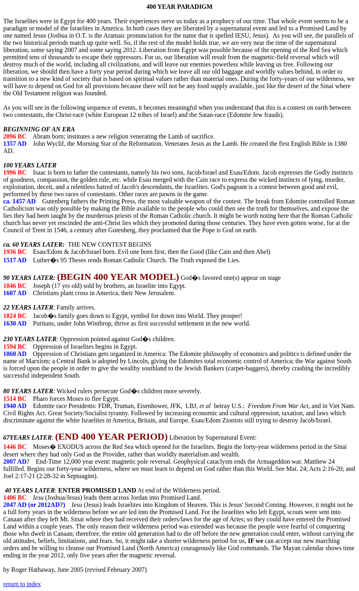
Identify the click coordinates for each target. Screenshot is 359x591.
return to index (22, 584)
